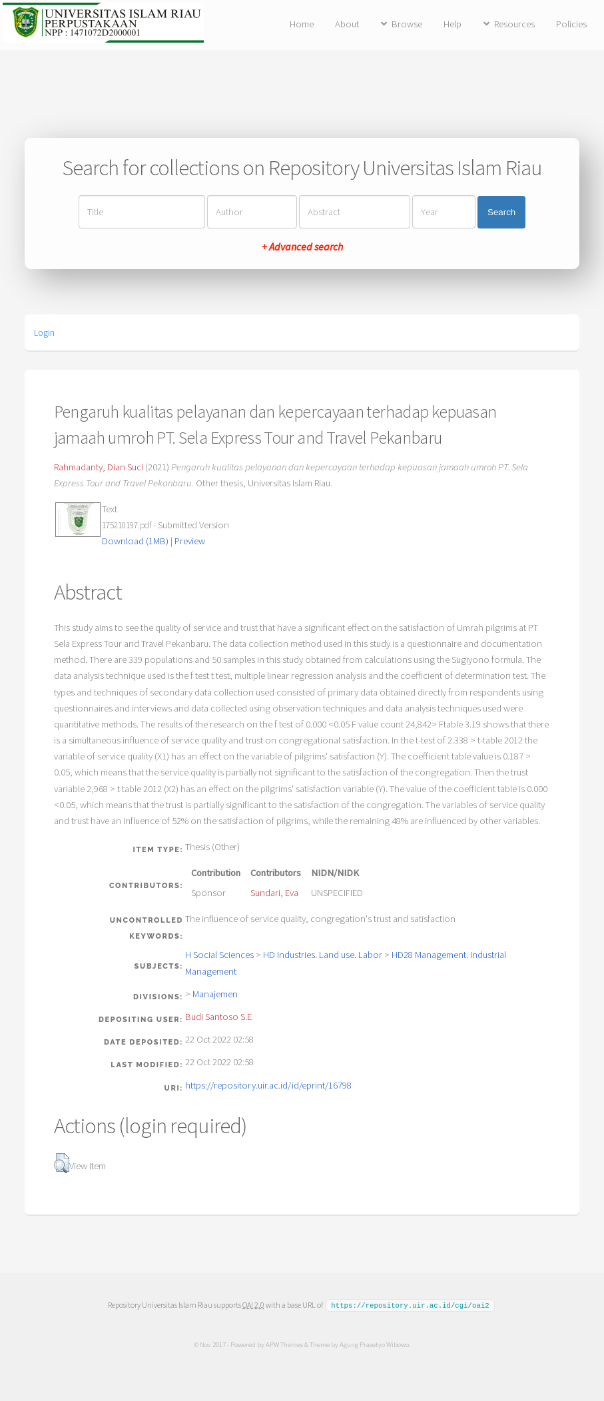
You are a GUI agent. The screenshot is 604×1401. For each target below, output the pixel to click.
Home (302, 24)
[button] (61, 1163)
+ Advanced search (302, 246)
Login (44, 332)
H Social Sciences (219, 955)
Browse (407, 24)
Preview (189, 541)
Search (501, 212)
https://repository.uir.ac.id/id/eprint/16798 (268, 1085)
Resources (514, 24)
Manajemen (215, 994)
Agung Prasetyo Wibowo (374, 1343)
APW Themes (284, 1343)
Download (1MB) (135, 541)
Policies (571, 24)
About (347, 24)
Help (452, 24)
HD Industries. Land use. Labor (322, 955)
